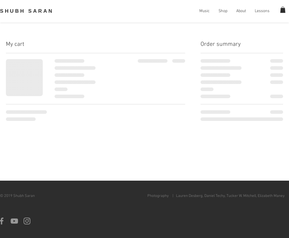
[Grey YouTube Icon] (14, 221)
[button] (282, 10)
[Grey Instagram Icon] (27, 221)
